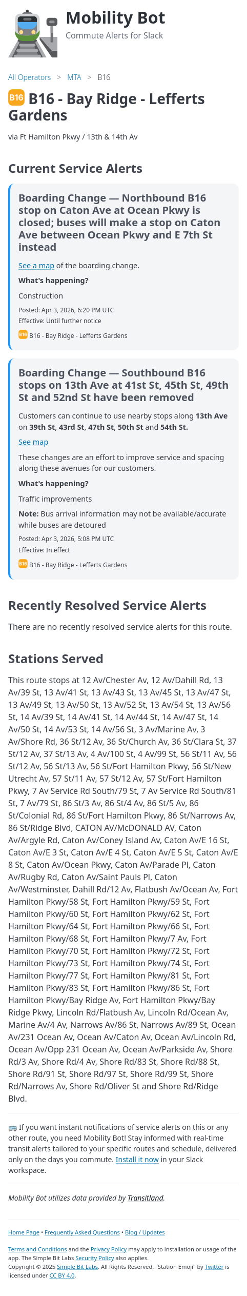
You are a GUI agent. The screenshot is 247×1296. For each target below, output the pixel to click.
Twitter (214, 1266)
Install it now (137, 1159)
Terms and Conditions (37, 1249)
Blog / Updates (145, 1232)
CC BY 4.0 (61, 1275)
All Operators (29, 77)
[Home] (32, 31)
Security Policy (94, 1258)
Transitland (145, 1198)
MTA (74, 77)
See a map (36, 265)
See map (33, 442)
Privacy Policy (109, 1249)
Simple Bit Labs (77, 1266)
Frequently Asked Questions (82, 1232)
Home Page (23, 1232)
